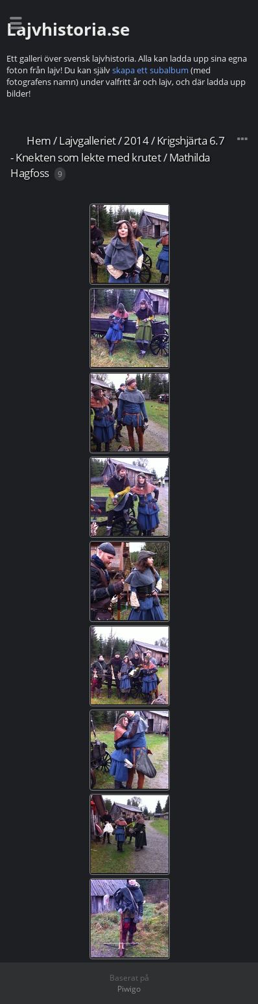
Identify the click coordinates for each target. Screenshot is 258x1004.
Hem (39, 140)
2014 (136, 140)
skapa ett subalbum (150, 70)
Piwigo (129, 988)
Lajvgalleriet (87, 140)
